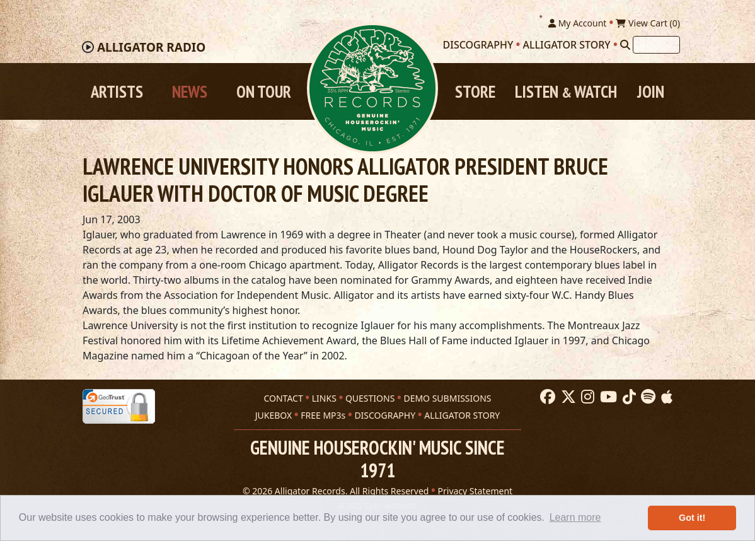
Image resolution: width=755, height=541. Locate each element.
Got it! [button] (692, 518)
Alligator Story (567, 45)
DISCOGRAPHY (384, 415)
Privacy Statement (475, 491)
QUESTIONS (370, 398)
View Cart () (648, 23)
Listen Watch (566, 91)
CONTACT (283, 398)
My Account (577, 23)
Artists (117, 91)
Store (475, 91)
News (189, 91)
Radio (151, 47)
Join (650, 91)
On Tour (263, 91)
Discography (478, 45)
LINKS (324, 398)
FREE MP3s (323, 415)
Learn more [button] (575, 517)
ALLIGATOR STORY (462, 415)
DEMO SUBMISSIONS (447, 398)
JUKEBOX (273, 415)
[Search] (625, 45)
